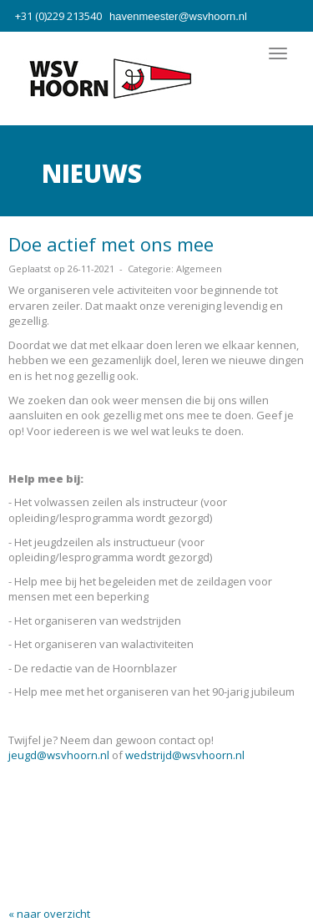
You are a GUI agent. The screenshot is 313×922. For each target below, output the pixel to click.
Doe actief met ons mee (111, 243)
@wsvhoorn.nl (178, 16)
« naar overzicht (49, 913)
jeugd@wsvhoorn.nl (58, 754)
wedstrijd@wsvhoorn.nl (185, 754)
